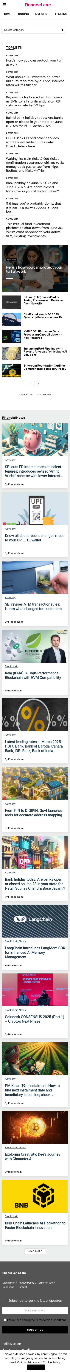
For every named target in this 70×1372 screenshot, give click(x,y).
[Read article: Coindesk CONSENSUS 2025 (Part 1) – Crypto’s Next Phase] (35, 989)
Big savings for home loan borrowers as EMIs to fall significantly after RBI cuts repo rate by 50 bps (34, 101)
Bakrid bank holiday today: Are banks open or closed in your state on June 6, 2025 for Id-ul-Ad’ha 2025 (34, 121)
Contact (22, 1286)
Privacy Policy (26, 1282)
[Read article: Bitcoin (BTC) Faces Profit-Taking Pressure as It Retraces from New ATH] (11, 302)
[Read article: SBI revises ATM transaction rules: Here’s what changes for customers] (35, 577)
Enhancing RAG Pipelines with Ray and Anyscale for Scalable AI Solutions (45, 351)
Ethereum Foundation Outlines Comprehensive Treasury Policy (45, 367)
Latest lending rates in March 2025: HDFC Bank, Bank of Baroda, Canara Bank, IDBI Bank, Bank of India (34, 746)
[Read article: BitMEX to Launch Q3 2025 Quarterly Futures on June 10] (11, 319)
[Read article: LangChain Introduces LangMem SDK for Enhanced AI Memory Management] (35, 921)
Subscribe (8, 1286)
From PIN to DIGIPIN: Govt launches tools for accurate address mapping (34, 812)
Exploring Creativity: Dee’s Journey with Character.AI (32, 1156)
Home (7, 14)
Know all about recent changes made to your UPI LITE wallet (34, 537)
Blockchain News (15, 941)
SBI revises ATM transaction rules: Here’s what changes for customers (33, 606)
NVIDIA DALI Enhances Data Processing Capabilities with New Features (43, 334)
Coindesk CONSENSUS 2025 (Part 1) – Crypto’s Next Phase (34, 1019)
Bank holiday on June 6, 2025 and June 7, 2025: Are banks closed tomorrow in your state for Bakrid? (32, 187)
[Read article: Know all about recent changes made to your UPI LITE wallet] (35, 508)
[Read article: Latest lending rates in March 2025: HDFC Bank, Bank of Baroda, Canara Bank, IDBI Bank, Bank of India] (35, 714)
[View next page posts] (38, 383)
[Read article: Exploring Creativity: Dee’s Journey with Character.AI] (35, 1127)
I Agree (36, 1367)
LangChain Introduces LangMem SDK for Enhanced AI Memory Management (35, 952)
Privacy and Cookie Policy (44, 1362)
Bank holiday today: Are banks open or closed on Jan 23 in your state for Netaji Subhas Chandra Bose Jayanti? (35, 884)
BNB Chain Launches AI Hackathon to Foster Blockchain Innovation (35, 1225)
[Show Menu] (4, 4)
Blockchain (11, 666)
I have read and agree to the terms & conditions (36, 1320)
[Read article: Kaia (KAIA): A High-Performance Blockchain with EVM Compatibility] (35, 646)
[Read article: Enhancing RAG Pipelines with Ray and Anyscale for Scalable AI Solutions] (11, 353)
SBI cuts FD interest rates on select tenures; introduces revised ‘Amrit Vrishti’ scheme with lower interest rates (33, 471)
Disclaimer (9, 1282)
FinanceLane (38, 4)
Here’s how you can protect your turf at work (34, 62)
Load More (35, 1251)
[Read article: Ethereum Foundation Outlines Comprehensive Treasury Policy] (11, 370)
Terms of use (45, 1282)
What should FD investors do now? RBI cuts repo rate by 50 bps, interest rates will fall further (35, 81)
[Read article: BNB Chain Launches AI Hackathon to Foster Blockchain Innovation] (35, 1196)
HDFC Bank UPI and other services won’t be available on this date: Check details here (32, 142)
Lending (61, 14)
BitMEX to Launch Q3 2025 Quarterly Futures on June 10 (43, 316)
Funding (23, 14)
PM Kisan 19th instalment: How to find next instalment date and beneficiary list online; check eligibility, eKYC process (32, 1090)
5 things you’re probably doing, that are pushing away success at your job (33, 207)
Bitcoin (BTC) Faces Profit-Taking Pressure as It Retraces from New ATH (44, 300)
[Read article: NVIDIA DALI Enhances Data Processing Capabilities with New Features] (11, 336)
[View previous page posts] (32, 383)
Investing (42, 14)
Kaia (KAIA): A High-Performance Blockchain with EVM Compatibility (33, 675)
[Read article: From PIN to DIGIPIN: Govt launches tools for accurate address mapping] (35, 783)
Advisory (12, 55)
